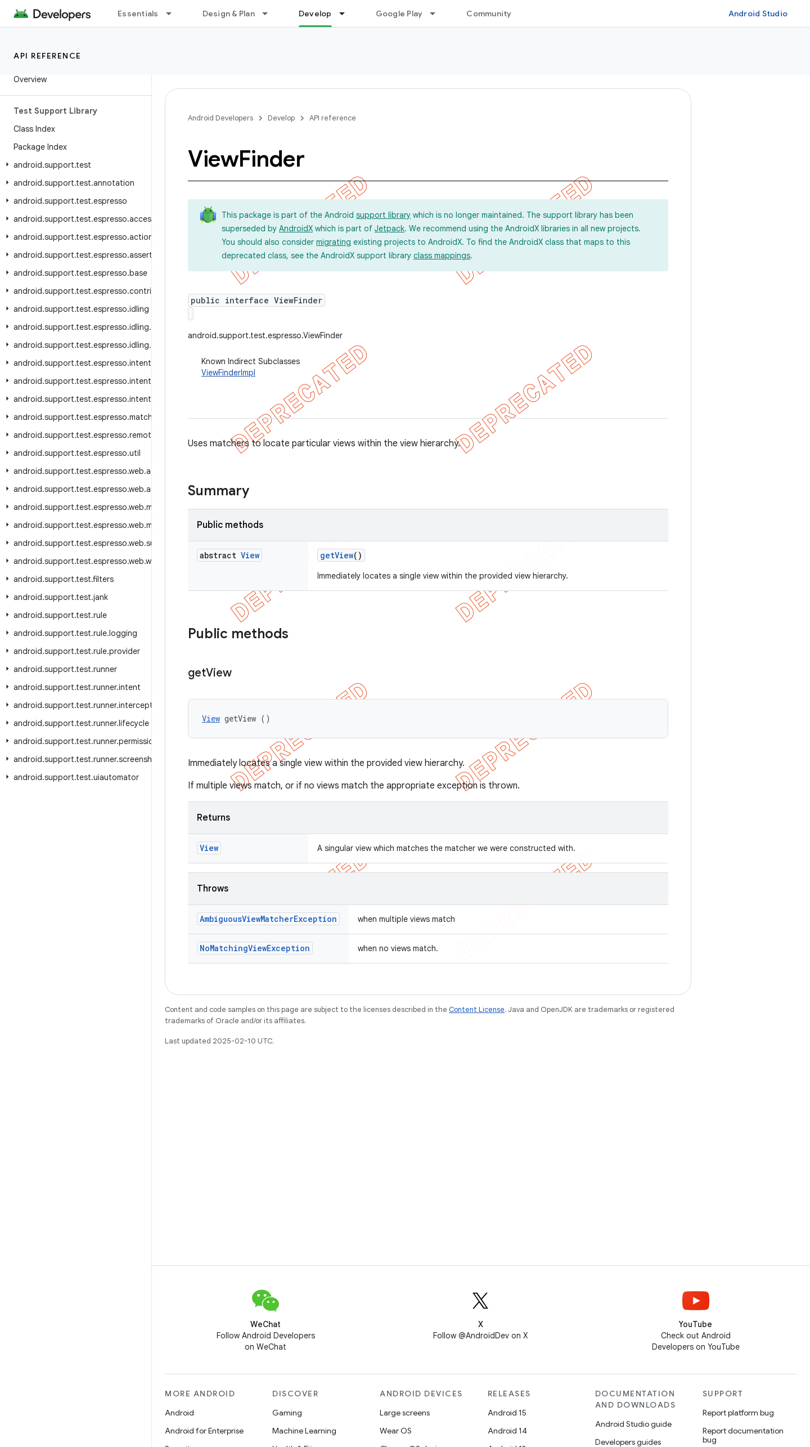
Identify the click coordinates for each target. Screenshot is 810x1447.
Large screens (405, 1413)
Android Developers (220, 118)
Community (488, 13)
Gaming (287, 1413)
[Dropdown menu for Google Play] (437, 13)
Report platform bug (738, 1413)
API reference (48, 56)
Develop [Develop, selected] (315, 13)
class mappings (441, 255)
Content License (477, 1009)
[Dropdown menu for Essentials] (174, 13)
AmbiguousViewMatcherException (268, 918)
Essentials (138, 13)
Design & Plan (228, 13)
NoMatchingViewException (255, 948)
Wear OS (396, 1431)
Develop (281, 118)
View (250, 555)
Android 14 (507, 1431)
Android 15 (507, 1413)
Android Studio (758, 13)
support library (383, 215)
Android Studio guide (633, 1424)
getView (336, 555)
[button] (73, 165)
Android (179, 1413)
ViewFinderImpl (228, 373)
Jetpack (389, 228)
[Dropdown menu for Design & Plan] (270, 13)
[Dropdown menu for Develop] (347, 13)
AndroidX (296, 228)
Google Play (399, 13)
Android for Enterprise (204, 1431)
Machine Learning (304, 1431)
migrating (333, 242)
